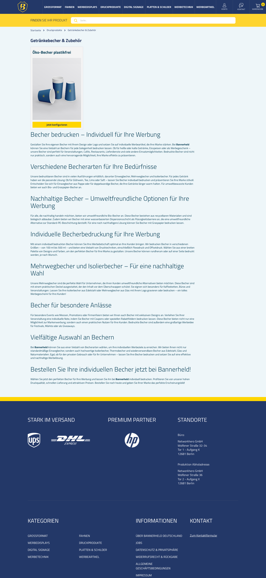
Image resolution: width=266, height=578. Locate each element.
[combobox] (153, 20)
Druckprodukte (54, 30)
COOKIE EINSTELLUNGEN (152, 545)
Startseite (35, 30)
